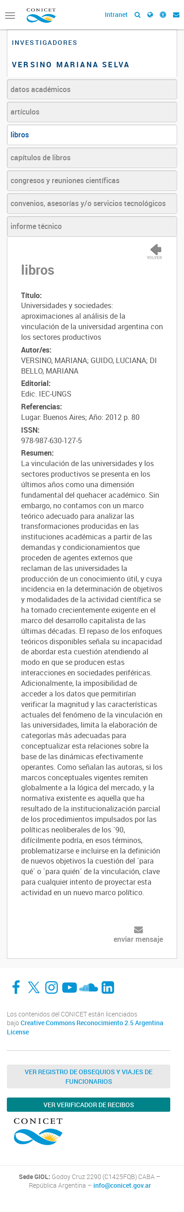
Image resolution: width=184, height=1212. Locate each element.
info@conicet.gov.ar (122, 1185)
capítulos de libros (40, 157)
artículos (25, 112)
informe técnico (36, 226)
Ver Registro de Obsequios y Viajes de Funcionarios (88, 1076)
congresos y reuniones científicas (65, 180)
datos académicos (40, 89)
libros (20, 135)
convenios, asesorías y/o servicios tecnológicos (88, 203)
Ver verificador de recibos (88, 1104)
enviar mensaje (138, 939)
